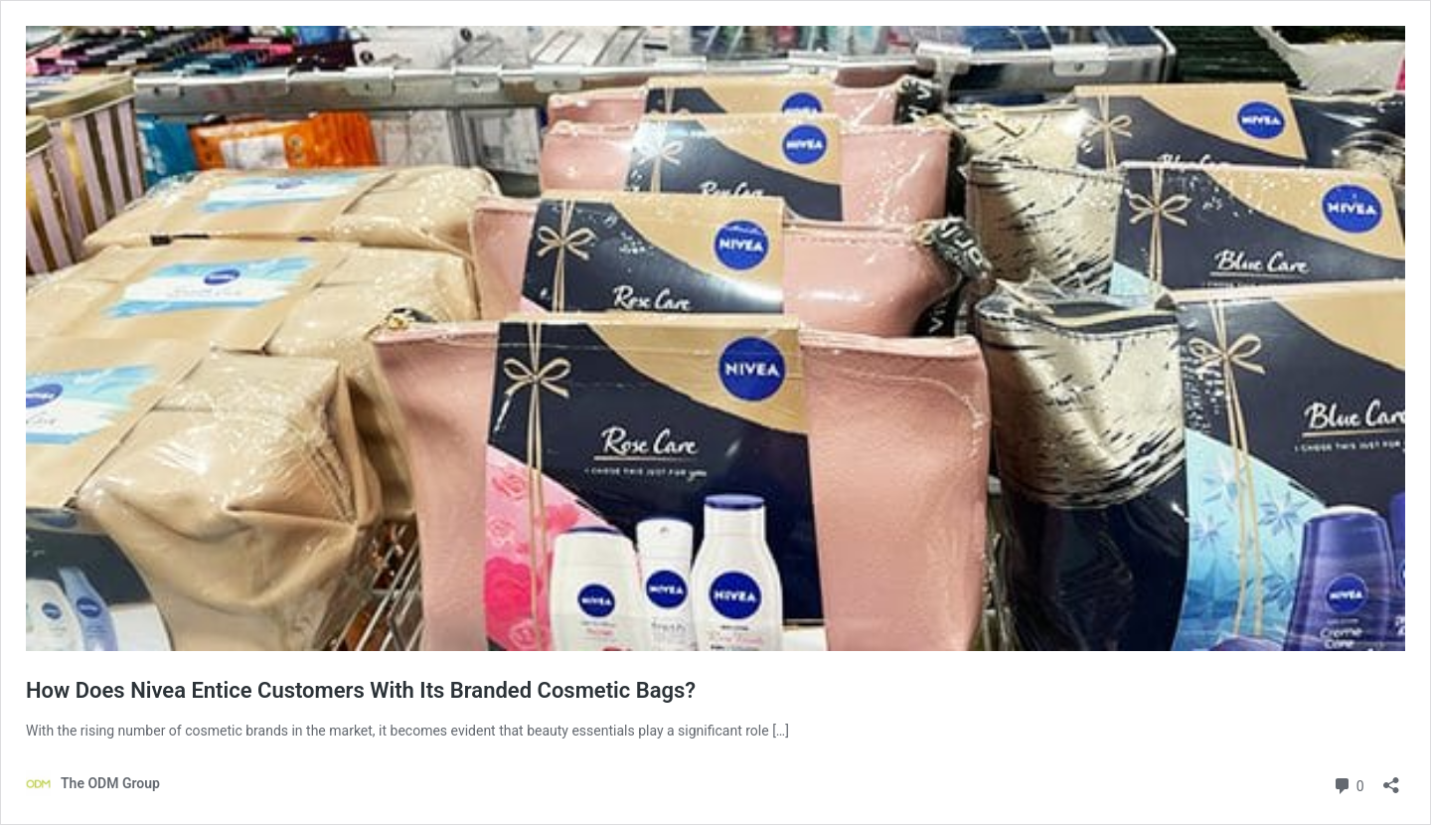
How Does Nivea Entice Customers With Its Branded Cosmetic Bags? (361, 690)
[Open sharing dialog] (1391, 778)
